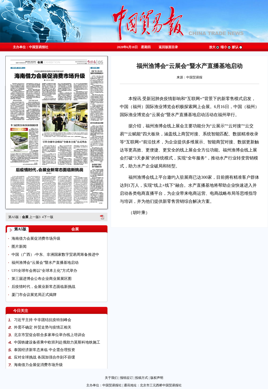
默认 (237, 47)
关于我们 (111, 378)
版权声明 (156, 378)
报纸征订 (126, 378)
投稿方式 (141, 378)
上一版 (34, 217)
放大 (214, 47)
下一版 (47, 217)
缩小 (226, 47)
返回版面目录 (168, 47)
